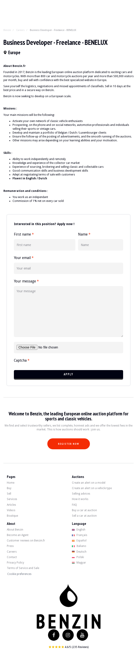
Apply (68, 374)
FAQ (74, 504)
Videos (11, 510)
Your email (23, 258)
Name (84, 234)
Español (79, 540)
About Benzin (15, 529)
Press (10, 546)
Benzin (7, 30)
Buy (9, 488)
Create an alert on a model (88, 482)
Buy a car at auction (84, 510)
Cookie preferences (19, 574)
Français (79, 535)
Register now (68, 443)
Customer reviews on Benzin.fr (26, 540)
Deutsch (79, 551)
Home (10, 482)
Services (12, 499)
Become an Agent (17, 535)
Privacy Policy (15, 562)
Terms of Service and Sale (23, 568)
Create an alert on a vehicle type (92, 488)
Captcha (21, 360)
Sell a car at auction (84, 515)
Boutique (12, 515)
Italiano (79, 546)
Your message (26, 281)
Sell (9, 493)
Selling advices (81, 493)
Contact (12, 557)
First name (24, 234)
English (78, 529)
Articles (11, 504)
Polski (78, 557)
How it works (80, 499)
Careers (20, 30)
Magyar (79, 562)
